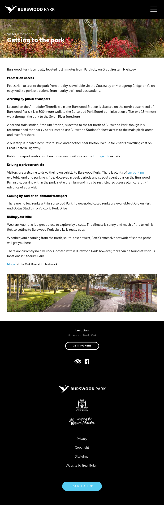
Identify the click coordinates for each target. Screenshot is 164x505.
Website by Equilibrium (82, 465)
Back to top (82, 486)
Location (82, 330)
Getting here (82, 345)
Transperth (101, 156)
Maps (11, 264)
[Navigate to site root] (30, 9)
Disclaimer (82, 456)
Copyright (82, 447)
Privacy (82, 439)
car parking (136, 172)
